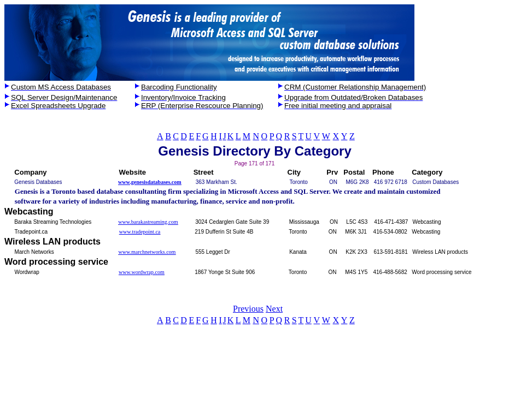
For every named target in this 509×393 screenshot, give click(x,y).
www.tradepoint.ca (139, 232)
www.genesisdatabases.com (150, 182)
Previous (248, 308)
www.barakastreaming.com (148, 222)
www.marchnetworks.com (147, 252)
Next (274, 308)
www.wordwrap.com (142, 272)
